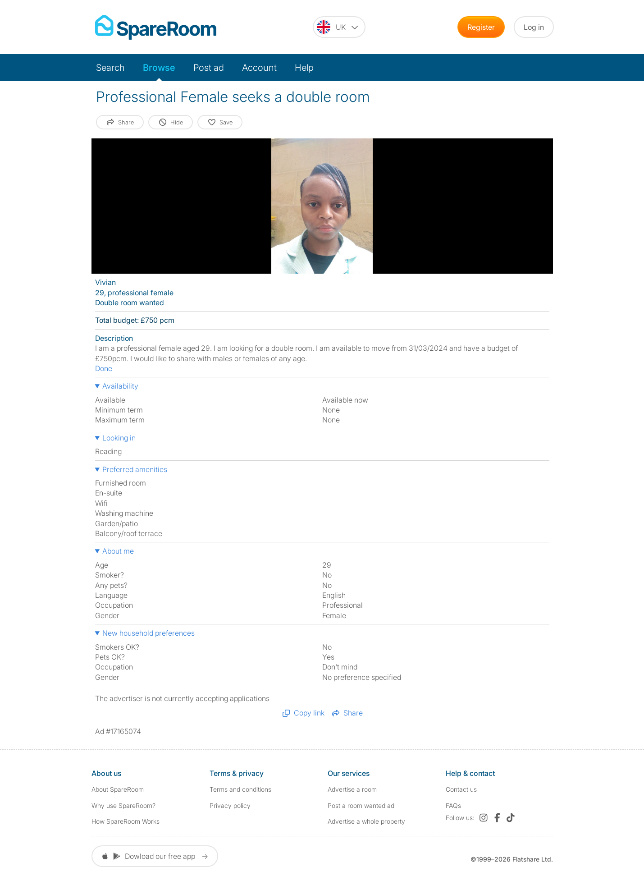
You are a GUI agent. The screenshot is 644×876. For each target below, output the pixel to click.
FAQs (453, 805)
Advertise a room (352, 789)
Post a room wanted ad (361, 805)
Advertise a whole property (366, 821)
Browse (159, 67)
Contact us (461, 789)
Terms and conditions (240, 789)
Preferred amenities (134, 469)
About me (118, 550)
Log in (534, 27)
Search (110, 67)
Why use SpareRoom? (123, 805)
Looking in (119, 437)
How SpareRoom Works (125, 821)
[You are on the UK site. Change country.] (339, 27)
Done (103, 368)
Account (259, 67)
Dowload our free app (154, 856)
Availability (120, 385)
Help (304, 67)
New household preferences (148, 633)
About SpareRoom (117, 789)
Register (481, 27)
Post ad (208, 67)
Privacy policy (230, 805)
